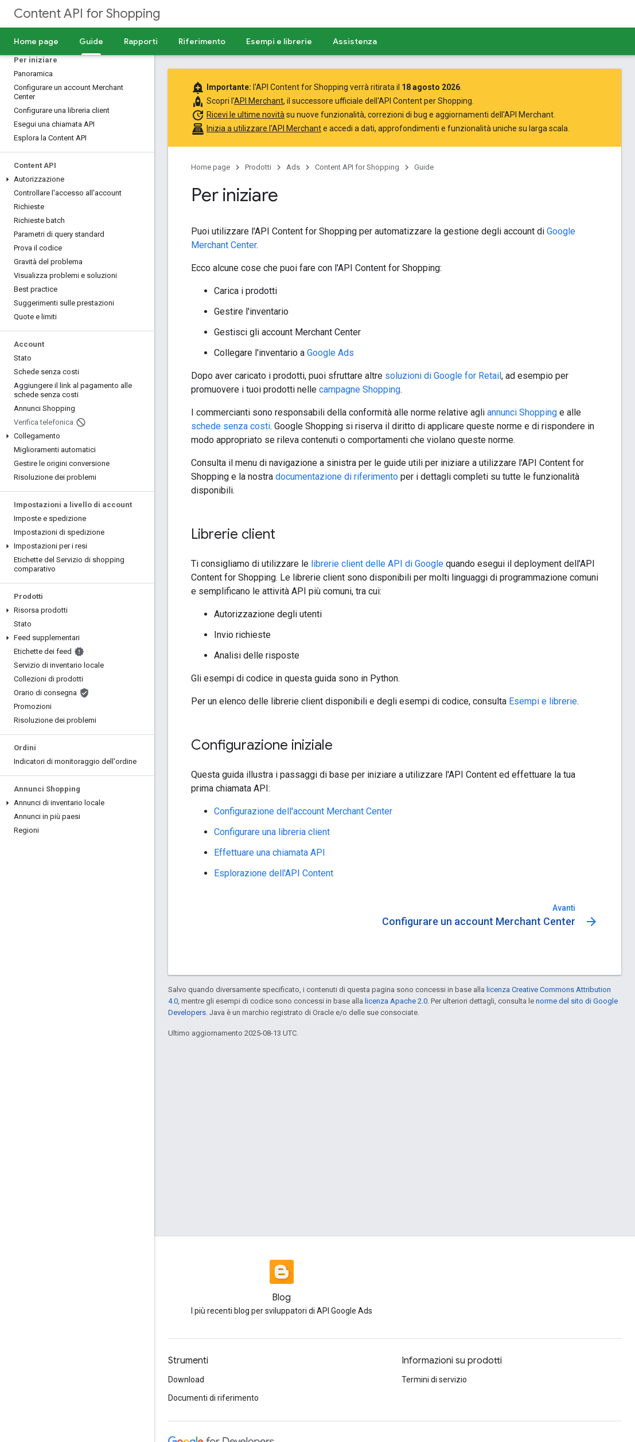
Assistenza (355, 41)
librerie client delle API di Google (377, 563)
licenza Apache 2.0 (396, 1001)
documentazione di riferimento (336, 476)
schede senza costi (230, 426)
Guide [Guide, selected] (91, 41)
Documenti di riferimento (213, 1397)
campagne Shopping (359, 389)
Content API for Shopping (87, 13)
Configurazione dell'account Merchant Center (303, 811)
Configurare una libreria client (272, 831)
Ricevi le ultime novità (246, 114)
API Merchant (258, 100)
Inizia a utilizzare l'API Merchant (264, 128)
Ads (293, 167)
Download (186, 1379)
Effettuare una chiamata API (269, 852)
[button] (75, 179)
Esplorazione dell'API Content (273, 873)
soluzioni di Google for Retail (443, 375)
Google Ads (330, 352)
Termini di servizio (434, 1379)
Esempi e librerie (279, 41)
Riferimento (201, 41)
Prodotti (258, 167)
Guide (424, 167)
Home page (36, 41)
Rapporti (141, 41)
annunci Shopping (522, 412)
